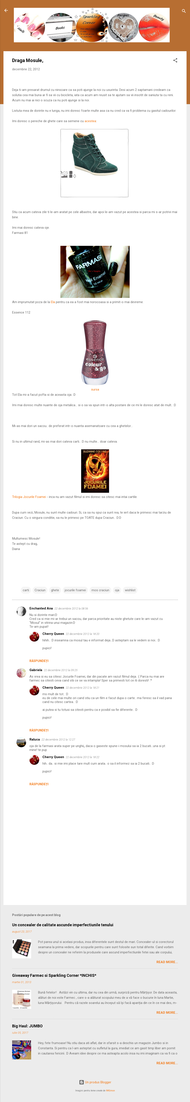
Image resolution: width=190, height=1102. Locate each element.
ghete (55, 590)
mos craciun (100, 590)
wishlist (130, 590)
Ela (53, 302)
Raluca (34, 739)
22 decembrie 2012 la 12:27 (58, 739)
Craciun (40, 590)
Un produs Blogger (95, 1082)
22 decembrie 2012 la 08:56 (71, 608)
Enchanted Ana (41, 608)
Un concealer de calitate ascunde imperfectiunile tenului (62, 925)
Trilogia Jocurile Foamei (29, 497)
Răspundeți (38, 661)
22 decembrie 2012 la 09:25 (60, 670)
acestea (90, 121)
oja (117, 590)
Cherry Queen (53, 634)
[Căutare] (184, 11)
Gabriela (35, 670)
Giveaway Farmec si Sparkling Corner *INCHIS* (54, 975)
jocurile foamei (75, 590)
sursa (95, 389)
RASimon (110, 1090)
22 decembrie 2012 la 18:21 (82, 687)
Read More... (167, 962)
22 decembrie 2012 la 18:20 (82, 634)
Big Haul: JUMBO (27, 1026)
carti (26, 590)
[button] (175, 61)
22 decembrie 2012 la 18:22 (82, 757)
